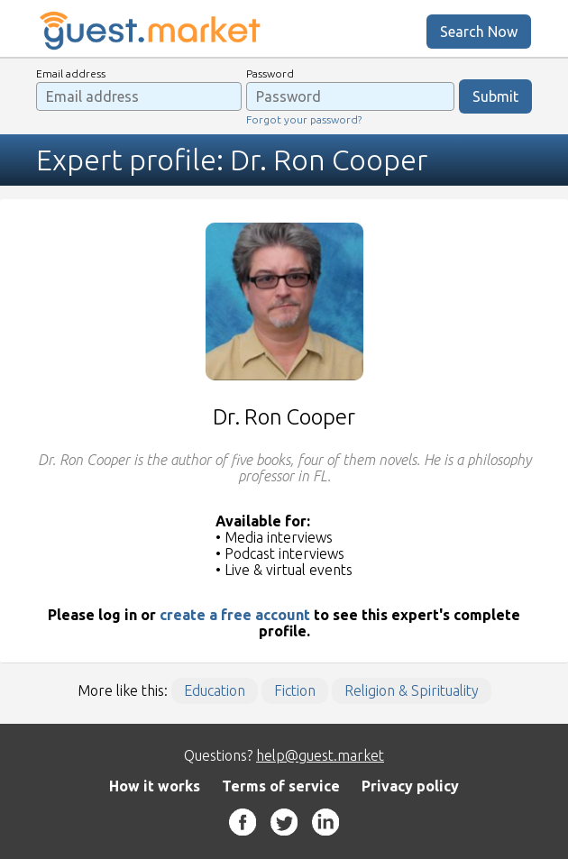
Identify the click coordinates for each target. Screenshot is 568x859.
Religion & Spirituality (411, 690)
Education (214, 690)
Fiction (295, 690)
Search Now (479, 31)
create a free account (235, 615)
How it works (154, 786)
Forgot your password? (304, 119)
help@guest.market (320, 755)
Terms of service (281, 786)
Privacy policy (410, 786)
